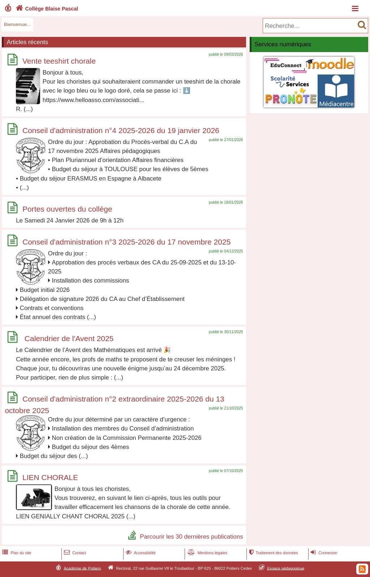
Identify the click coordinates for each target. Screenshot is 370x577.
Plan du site (16, 553)
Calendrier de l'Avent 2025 (67, 338)
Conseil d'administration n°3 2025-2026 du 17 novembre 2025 (126, 242)
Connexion (323, 553)
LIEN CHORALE (50, 477)
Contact (74, 553)
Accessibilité (140, 553)
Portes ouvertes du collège (67, 209)
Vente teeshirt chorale (59, 61)
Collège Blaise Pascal (46, 9)
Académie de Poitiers (82, 568)
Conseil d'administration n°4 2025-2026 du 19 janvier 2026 (120, 130)
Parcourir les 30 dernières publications (191, 536)
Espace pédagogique (286, 568)
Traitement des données (273, 553)
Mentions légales (206, 553)
